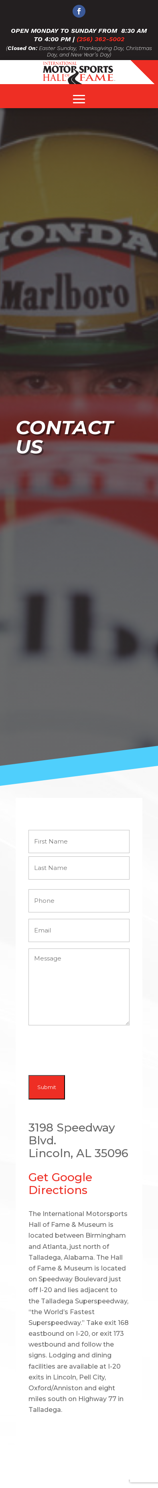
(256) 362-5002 (100, 39)
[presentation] (89, 1050)
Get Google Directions (60, 1183)
